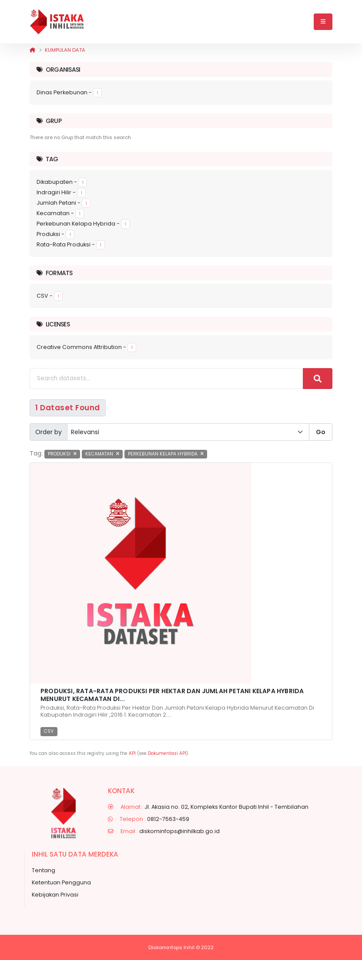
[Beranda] (32, 50)
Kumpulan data (65, 50)
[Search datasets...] (166, 378)
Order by (48, 432)
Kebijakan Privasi (55, 894)
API (132, 753)
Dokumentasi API (167, 753)
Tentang (43, 870)
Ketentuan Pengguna (61, 882)
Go (320, 432)
